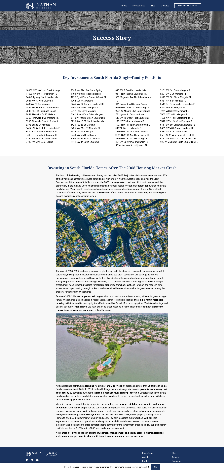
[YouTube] (37, 460)
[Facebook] (27, 460)
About (145, 457)
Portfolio (146, 461)
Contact (175, 457)
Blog (174, 453)
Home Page (147, 453)
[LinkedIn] (32, 460)
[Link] (41, 6)
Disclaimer (177, 461)
